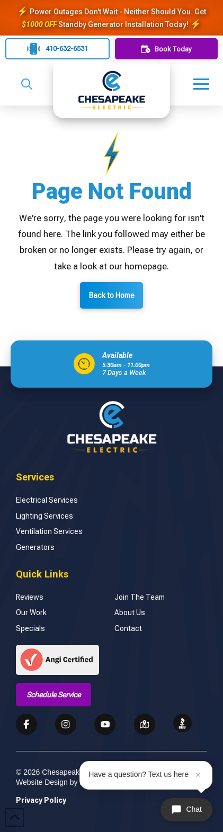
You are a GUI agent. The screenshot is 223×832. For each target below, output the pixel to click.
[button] (26, 84)
